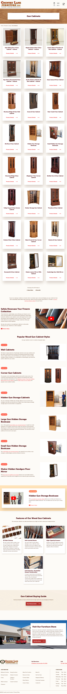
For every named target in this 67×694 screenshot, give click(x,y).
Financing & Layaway (40, 680)
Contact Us (38, 682)
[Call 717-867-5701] (54, 4)
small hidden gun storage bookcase (11, 451)
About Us (37, 672)
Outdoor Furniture (14, 674)
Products (6, 25)
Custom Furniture (14, 681)
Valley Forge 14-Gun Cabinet (24, 380)
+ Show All (37, 290)
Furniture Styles (26, 677)
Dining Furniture (4, 674)
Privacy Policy (17, 692)
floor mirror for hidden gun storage (11, 474)
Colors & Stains (26, 682)
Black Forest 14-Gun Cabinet (7, 380)
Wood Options (26, 680)
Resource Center (26, 674)
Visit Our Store (37, 641)
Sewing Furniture (13, 672)
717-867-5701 (64, 663)
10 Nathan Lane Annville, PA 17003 (39, 663)
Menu (58, 5)
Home (2, 25)
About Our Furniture (27, 672)
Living (10, 25)
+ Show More (30, 290)
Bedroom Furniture (5, 672)
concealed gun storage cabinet (38, 499)
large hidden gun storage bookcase (18, 425)
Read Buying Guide (32, 603)
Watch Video (6, 328)
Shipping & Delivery (40, 677)
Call (54, 5)
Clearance (3, 684)
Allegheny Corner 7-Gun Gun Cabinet (25, 379)
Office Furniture (4, 681)
